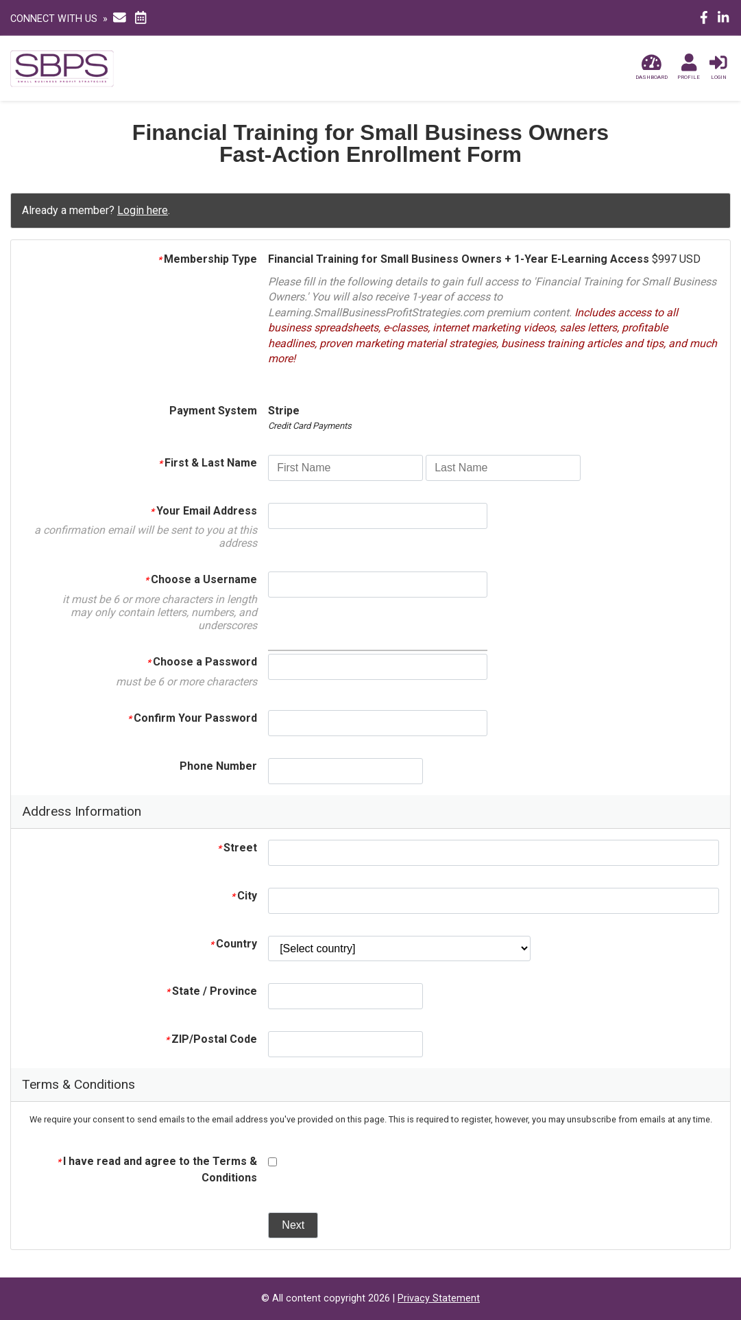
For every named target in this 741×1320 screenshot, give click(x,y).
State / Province (211, 991)
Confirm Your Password (192, 717)
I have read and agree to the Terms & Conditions (157, 1169)
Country (233, 943)
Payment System (213, 410)
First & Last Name (207, 462)
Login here (142, 210)
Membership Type (207, 259)
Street (237, 847)
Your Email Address (203, 510)
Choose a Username (201, 579)
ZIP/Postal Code (211, 1039)
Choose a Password (202, 661)
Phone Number (218, 766)
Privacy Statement (439, 1298)
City (244, 895)
